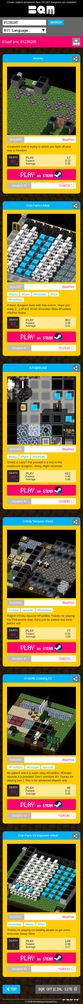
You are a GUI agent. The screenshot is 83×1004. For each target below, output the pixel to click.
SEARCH (56, 22)
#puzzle (27, 610)
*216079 (66, 185)
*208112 (66, 969)
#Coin (25, 294)
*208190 (66, 815)
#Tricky (14, 610)
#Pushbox (15, 299)
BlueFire (68, 139)
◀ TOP (11, 989)
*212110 (66, 348)
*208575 (66, 658)
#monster (40, 294)
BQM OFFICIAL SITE (58, 989)
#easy (13, 456)
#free (54, 294)
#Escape (33, 767)
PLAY (41, 174)
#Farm (13, 294)
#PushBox (44, 610)
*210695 (66, 501)
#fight (24, 456)
